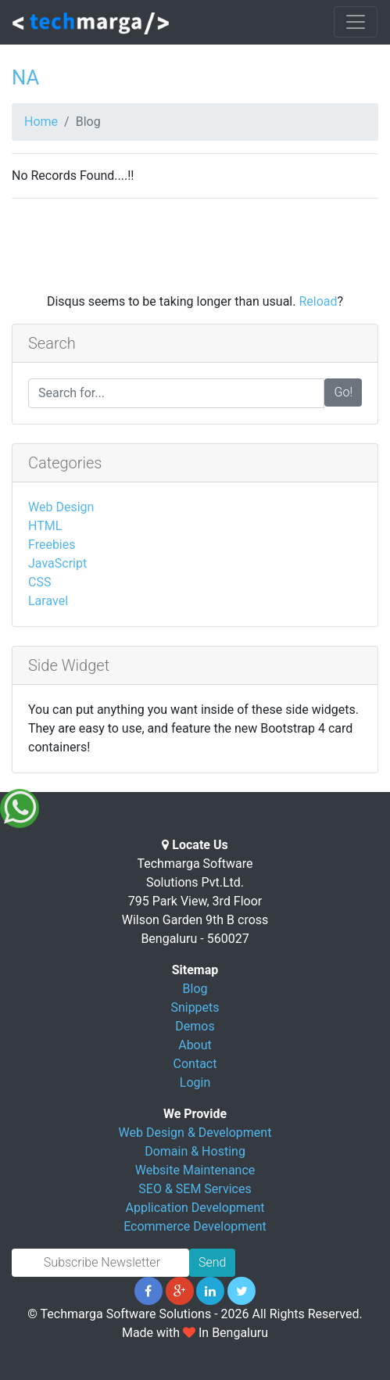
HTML (45, 525)
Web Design (61, 507)
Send (212, 1262)
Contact (195, 1063)
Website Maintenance (195, 1170)
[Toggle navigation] (355, 22)
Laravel (48, 600)
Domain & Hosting (195, 1151)
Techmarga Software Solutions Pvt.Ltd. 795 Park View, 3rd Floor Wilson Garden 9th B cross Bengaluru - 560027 (195, 901)
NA (25, 77)
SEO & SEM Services (194, 1188)
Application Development (195, 1207)
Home (41, 121)
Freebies (52, 544)
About (195, 1045)
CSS (39, 582)
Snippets (194, 1007)
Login (195, 1082)
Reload (318, 301)
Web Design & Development (195, 1132)
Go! (343, 392)
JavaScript (57, 563)
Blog (195, 988)
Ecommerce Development (195, 1226)
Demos (194, 1026)
